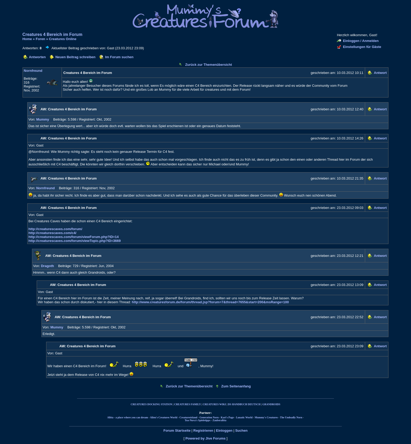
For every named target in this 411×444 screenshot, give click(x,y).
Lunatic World (244, 417)
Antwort (380, 73)
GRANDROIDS (271, 404)
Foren (40, 39)
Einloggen (224, 430)
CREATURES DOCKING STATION (151, 404)
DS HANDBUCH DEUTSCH (244, 404)
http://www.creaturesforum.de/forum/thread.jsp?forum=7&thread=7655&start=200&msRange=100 (210, 302)
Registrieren (203, 430)
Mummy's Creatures (266, 417)
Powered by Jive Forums (205, 438)
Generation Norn (209, 417)
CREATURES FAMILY (187, 404)
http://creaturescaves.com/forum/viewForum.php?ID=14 (74, 237)
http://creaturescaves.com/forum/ (55, 229)
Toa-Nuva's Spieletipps (197, 420)
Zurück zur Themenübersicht (208, 65)
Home (27, 39)
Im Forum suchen (119, 57)
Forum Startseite (177, 430)
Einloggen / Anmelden (360, 41)
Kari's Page (227, 417)
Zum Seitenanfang (236, 386)
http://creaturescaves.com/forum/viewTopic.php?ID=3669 (75, 241)
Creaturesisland (188, 417)
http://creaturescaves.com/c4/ (53, 233)
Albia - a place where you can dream (127, 417)
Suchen (241, 430)
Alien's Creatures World (163, 417)
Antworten (37, 57)
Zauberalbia (219, 420)
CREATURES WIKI (214, 404)
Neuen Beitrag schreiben (75, 57)
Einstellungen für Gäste (362, 47)
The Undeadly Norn (291, 417)
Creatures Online (63, 39)
